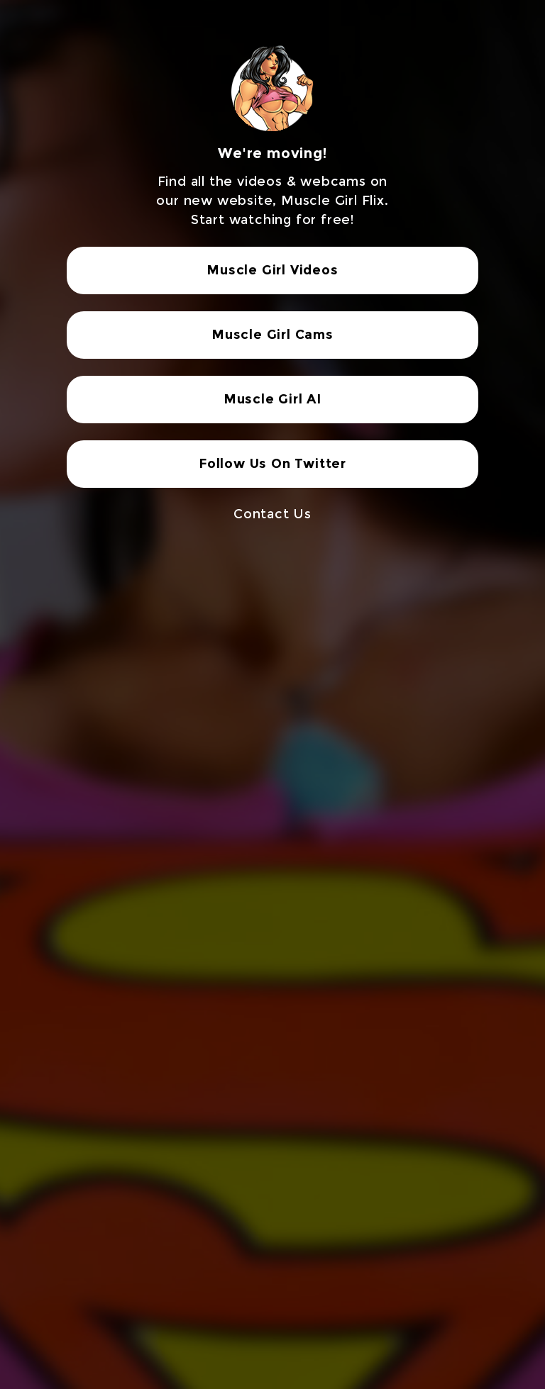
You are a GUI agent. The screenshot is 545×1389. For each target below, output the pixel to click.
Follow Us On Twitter (272, 464)
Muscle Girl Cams (272, 334)
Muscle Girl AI (272, 399)
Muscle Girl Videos (272, 270)
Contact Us (272, 514)
